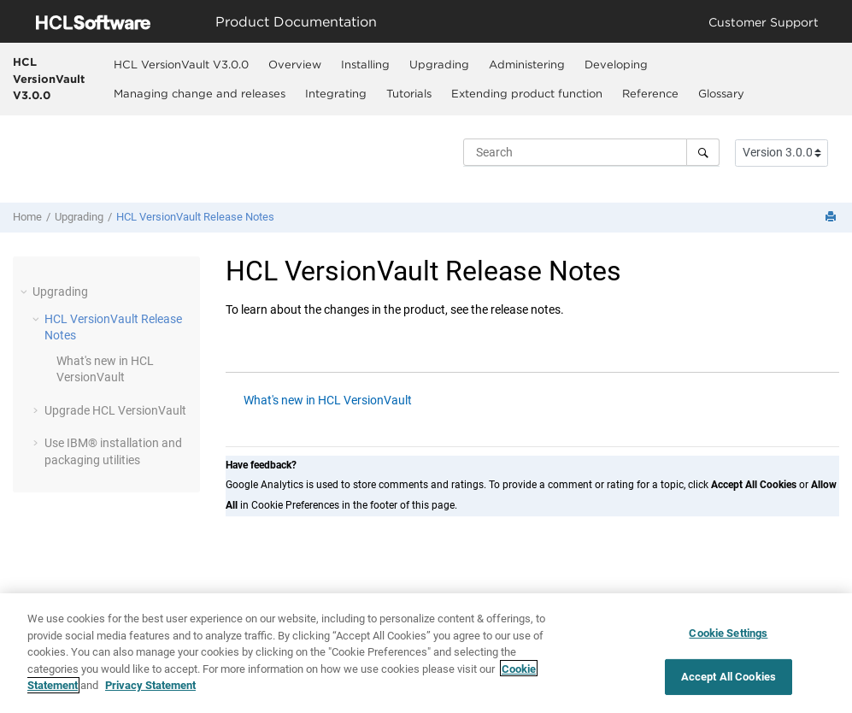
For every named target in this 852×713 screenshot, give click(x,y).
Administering (527, 64)
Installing (365, 64)
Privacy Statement (150, 691)
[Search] (703, 152)
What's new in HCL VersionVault (328, 400)
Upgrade (115, 410)
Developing (616, 64)
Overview (294, 64)
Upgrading (439, 64)
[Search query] (591, 152)
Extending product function (526, 93)
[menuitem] (180, 64)
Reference (650, 93)
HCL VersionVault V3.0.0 (49, 78)
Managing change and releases (199, 93)
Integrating (336, 93)
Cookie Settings (728, 639)
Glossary (721, 93)
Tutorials (409, 93)
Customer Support (763, 21)
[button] (25, 291)
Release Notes (195, 216)
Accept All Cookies (728, 681)
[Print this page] (832, 217)
